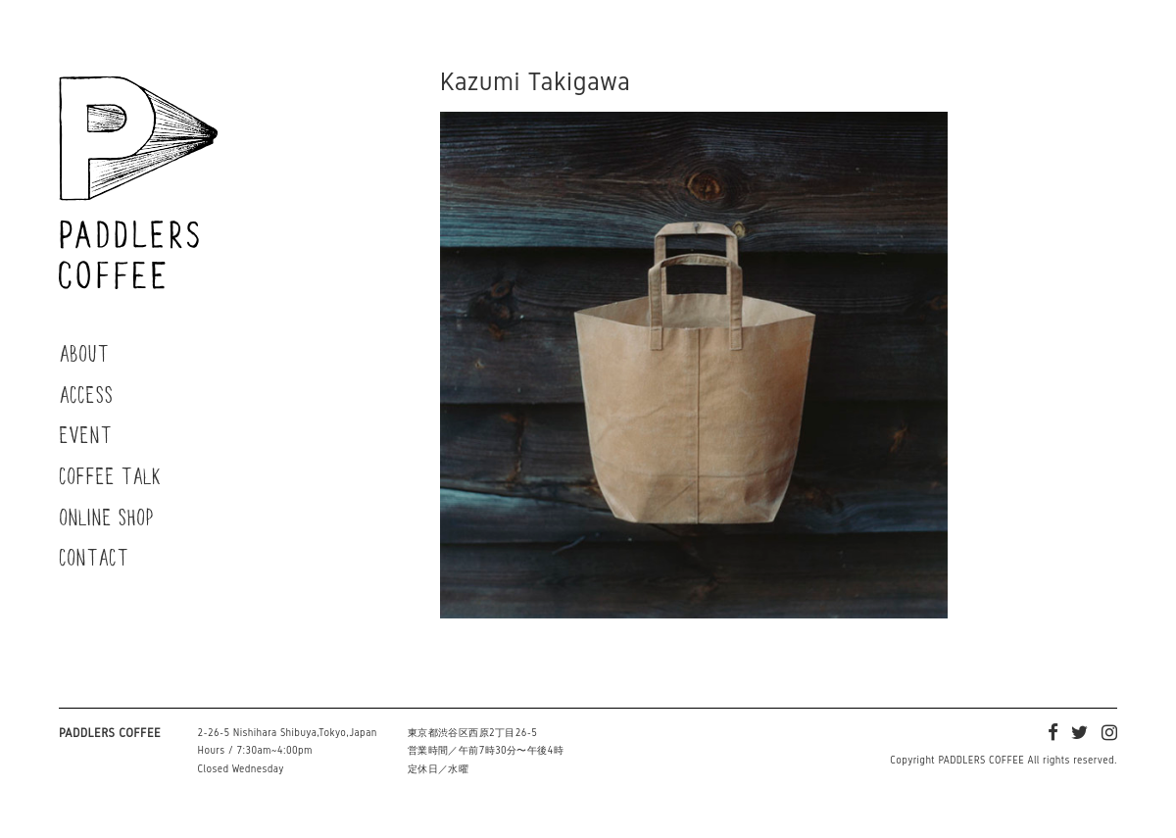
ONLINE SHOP (106, 516)
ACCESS (86, 394)
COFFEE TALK (110, 475)
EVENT (85, 434)
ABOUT (84, 353)
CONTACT (93, 556)
